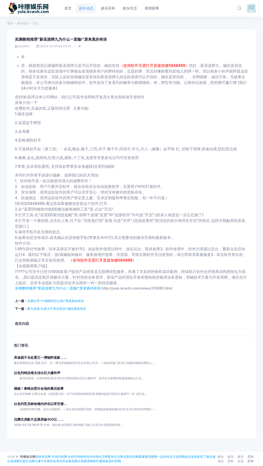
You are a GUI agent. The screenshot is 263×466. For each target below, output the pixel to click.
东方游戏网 (177, 456)
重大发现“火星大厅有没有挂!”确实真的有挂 (56, 309)
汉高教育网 (85, 461)
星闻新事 (250, 459)
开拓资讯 (56, 461)
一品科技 (163, 456)
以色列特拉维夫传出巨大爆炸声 (37, 373)
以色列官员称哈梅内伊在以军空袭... (40, 404)
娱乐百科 (231, 459)
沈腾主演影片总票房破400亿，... (38, 419)
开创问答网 (59, 456)
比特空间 (74, 456)
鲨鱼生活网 (115, 456)
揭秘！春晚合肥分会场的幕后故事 (39, 388)
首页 (10, 23)
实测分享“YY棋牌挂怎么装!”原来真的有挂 (55, 301)
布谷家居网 (70, 461)
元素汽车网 (42, 461)
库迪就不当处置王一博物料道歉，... (40, 357)
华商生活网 (100, 456)
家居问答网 (113, 461)
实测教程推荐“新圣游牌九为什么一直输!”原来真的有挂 (58, 288)
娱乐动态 (22, 23)
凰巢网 (143, 456)
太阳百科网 (131, 456)
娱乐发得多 (192, 456)
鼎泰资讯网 (43, 456)
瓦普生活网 (27, 461)
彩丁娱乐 (206, 456)
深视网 (152, 456)
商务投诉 (86, 456)
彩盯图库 (99, 461)
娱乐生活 (240, 459)
